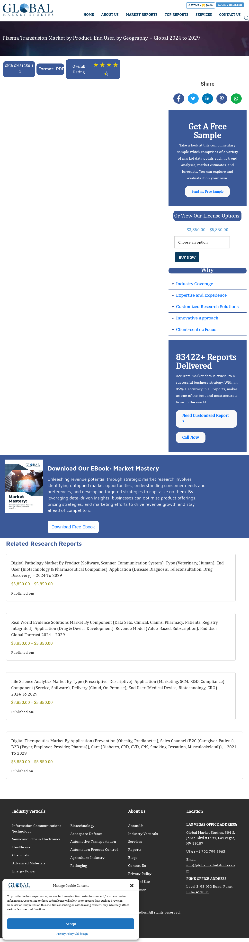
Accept (71, 924)
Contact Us (137, 870)
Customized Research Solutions (207, 308)
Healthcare (21, 851)
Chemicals (20, 859)
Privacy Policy (139, 878)
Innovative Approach (197, 319)
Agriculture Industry (87, 862)
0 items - (200, 5)
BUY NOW (187, 259)
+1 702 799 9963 (210, 855)
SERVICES (204, 14)
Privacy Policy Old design (72, 933)
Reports (135, 853)
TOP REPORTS (176, 14)
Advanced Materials (28, 867)
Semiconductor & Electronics (36, 843)
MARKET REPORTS (141, 14)
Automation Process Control (94, 853)
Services (135, 845)
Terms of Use (139, 885)
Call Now (191, 441)
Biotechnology (82, 830)
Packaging (78, 870)
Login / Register (230, 5)
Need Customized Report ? (199, 421)
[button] (131, 885)
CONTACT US (229, 14)
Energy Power (24, 875)
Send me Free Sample (207, 192)
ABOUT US (109, 14)
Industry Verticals (143, 837)
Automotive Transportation (93, 845)
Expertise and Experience (201, 296)
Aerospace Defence (86, 837)
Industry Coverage (194, 285)
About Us (135, 830)
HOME (88, 14)
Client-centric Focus (196, 331)
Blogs (132, 862)
